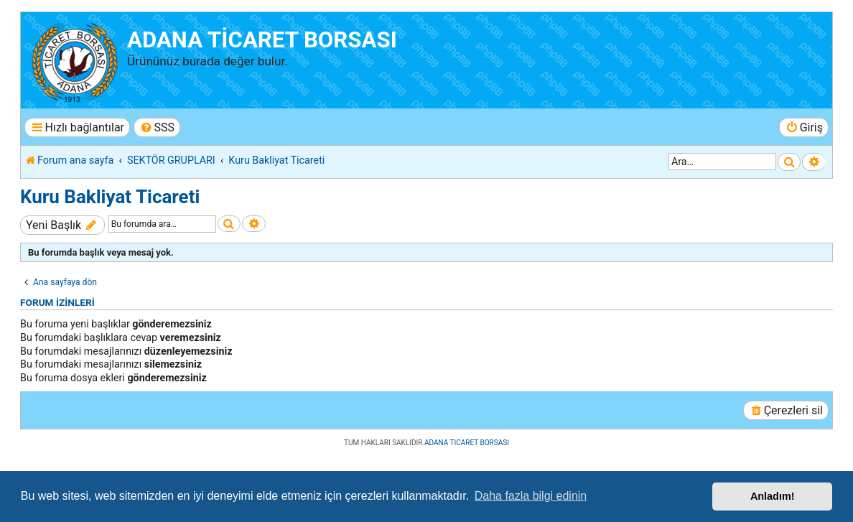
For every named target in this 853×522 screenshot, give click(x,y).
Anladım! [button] (772, 496)
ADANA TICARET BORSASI (466, 443)
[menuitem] (157, 127)
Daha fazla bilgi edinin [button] (531, 496)
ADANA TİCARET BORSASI (262, 40)
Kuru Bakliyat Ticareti (110, 197)
